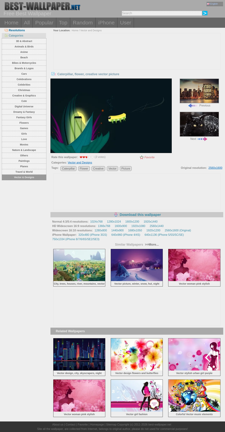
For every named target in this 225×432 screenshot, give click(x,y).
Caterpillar (68, 168)
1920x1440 (151, 221)
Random (83, 22)
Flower (84, 168)
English (212, 3)
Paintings (24, 161)
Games (24, 128)
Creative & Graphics (24, 95)
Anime (24, 52)
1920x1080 (138, 226)
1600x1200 (132, 221)
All (27, 22)
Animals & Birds (24, 46)
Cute (24, 101)
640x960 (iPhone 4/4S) (125, 234)
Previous (199, 93)
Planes (24, 166)
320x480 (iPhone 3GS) (92, 234)
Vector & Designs (24, 177)
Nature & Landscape (24, 150)
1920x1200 (153, 230)
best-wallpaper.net (159, 424)
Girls (24, 133)
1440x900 (117, 230)
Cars (24, 73)
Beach (24, 57)
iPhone (106, 22)
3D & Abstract (24, 41)
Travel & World (24, 171)
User (125, 22)
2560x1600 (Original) (178, 230)
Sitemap (111, 424)
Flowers (24, 122)
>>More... (151, 244)
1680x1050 (135, 230)
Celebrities (24, 84)
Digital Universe (24, 106)
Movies (24, 144)
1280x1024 (114, 221)
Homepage (97, 424)
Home (11, 22)
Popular (44, 22)
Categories (13, 35)
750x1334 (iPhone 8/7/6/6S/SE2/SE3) (75, 239)
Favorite (149, 157)
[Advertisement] (137, 59)
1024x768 (96, 221)
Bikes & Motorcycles (24, 62)
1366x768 (104, 226)
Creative (98, 168)
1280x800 (101, 230)
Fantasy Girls (24, 117)
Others (24, 155)
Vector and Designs (91, 30)
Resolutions (14, 30)
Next (199, 126)
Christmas (24, 90)
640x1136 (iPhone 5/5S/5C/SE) (164, 234)
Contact (70, 424)
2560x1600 (215, 167)
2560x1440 (157, 226)
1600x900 (121, 226)
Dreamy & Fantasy (24, 112)
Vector (112, 168)
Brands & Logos (24, 68)
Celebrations (24, 79)
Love (24, 139)
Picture (125, 168)
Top (63, 22)
